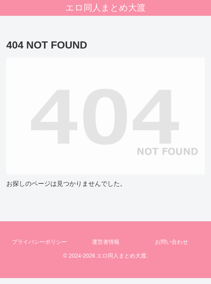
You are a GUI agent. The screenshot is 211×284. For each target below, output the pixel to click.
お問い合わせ (171, 242)
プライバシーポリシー (39, 242)
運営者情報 (106, 242)
